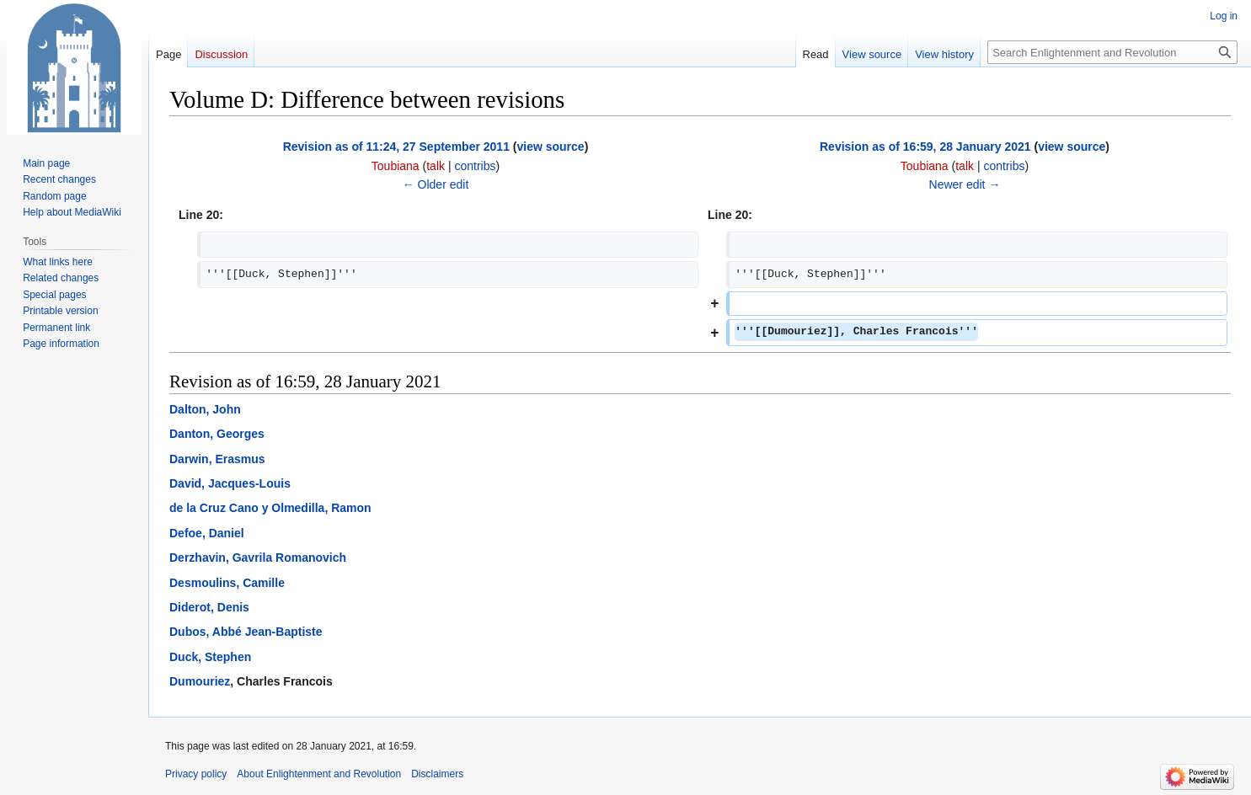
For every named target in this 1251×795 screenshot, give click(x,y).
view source (550, 146)
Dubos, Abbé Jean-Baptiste (246, 631)
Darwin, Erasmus (217, 459)
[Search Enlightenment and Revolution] (1112, 52)
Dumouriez (199, 681)
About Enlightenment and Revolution (319, 774)
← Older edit (436, 184)
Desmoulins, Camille (227, 583)
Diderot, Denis (209, 607)
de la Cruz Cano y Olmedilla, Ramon (270, 508)
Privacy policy (196, 774)
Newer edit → (965, 184)
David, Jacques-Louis (230, 483)
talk (435, 166)
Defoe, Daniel (206, 533)
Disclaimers (437, 774)
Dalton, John (205, 409)
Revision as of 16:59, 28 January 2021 (925, 146)
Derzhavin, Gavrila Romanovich (257, 557)
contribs (474, 166)
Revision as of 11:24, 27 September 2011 (396, 146)
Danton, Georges (217, 433)
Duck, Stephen (210, 657)
